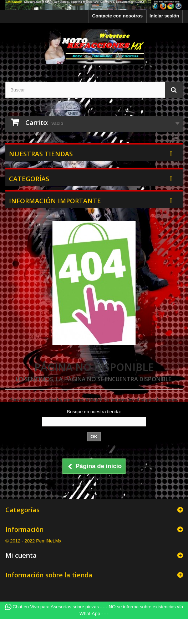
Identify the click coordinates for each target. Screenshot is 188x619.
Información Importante (55, 200)
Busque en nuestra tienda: (94, 411)
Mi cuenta (21, 555)
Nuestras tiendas (41, 153)
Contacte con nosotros (117, 16)
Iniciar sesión (164, 16)
